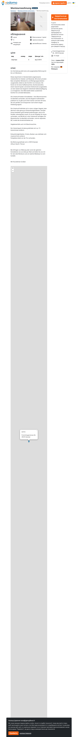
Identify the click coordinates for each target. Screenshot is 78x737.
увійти (69, 3)
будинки (13, 11)
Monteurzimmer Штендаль (26, 11)
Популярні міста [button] (44, 3)
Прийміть (13, 733)
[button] (29, 441)
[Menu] (74, 3)
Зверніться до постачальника (59, 17)
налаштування (25, 733)
